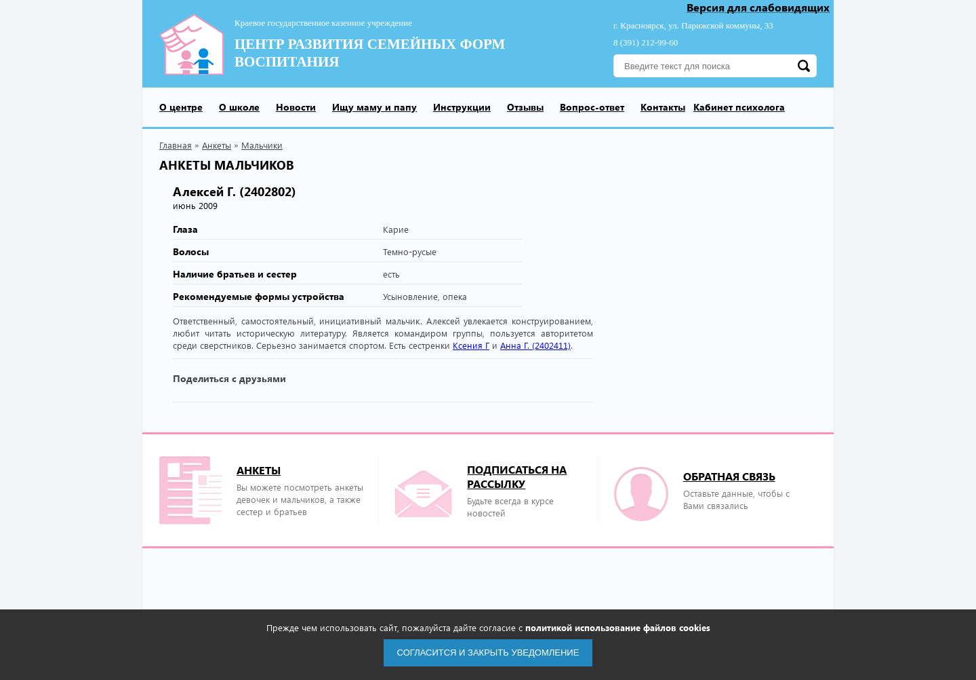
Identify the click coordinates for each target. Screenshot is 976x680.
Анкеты (216, 145)
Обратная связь (729, 476)
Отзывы (525, 106)
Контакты (662, 106)
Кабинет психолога (739, 106)
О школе (239, 106)
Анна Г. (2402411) (535, 345)
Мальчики (262, 145)
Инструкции (462, 106)
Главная (175, 145)
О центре (181, 106)
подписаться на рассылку (517, 476)
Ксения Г (471, 345)
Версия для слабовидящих (758, 8)
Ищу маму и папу (374, 106)
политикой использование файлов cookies (617, 627)
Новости (296, 106)
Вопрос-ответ (592, 106)
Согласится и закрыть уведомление (488, 652)
